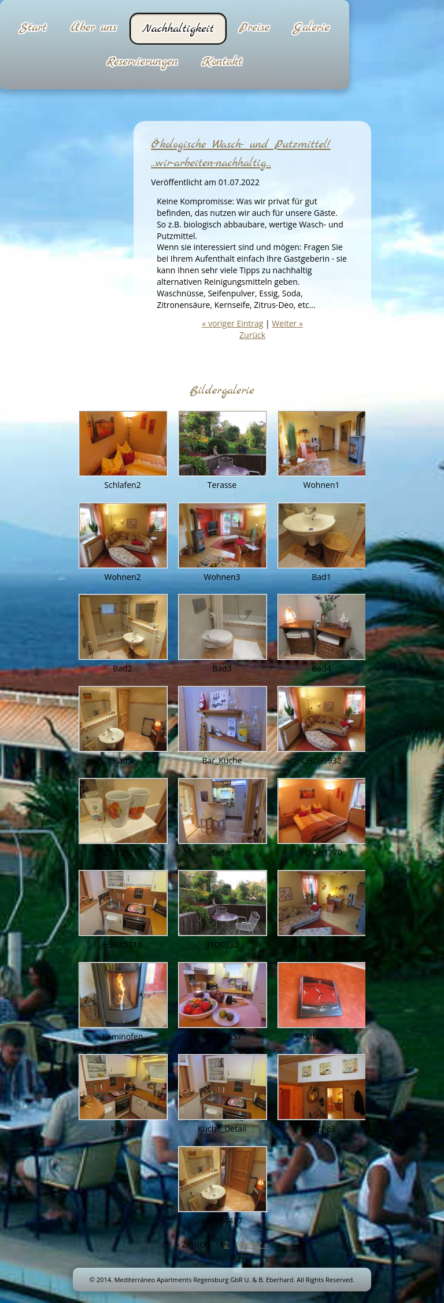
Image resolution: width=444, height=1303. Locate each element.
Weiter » (287, 323)
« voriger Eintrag (232, 323)
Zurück (252, 334)
